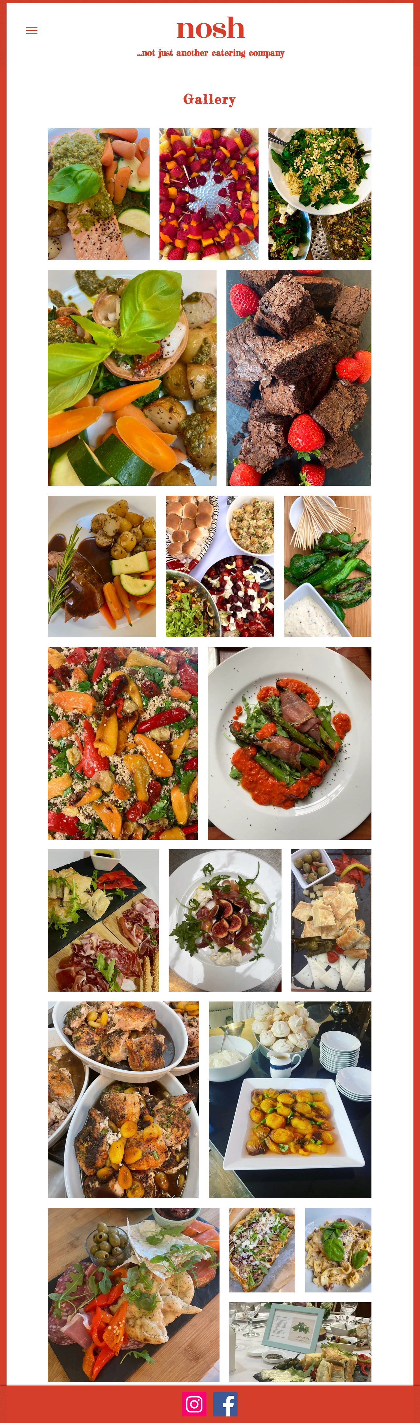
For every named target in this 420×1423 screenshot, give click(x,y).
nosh (210, 28)
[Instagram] (194, 1404)
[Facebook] (225, 1404)
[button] (31, 30)
